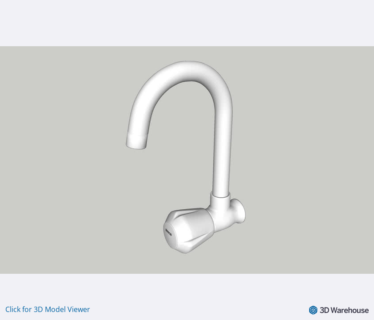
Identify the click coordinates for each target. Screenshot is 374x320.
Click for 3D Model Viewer (47, 309)
